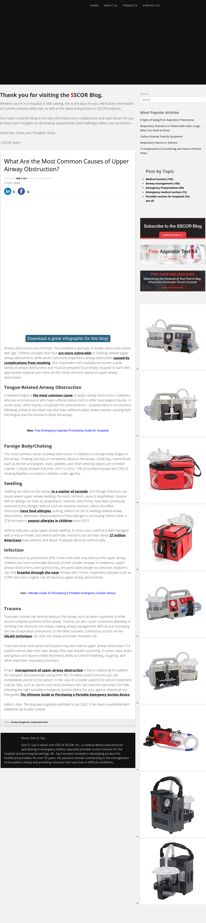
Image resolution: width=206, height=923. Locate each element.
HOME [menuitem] (95, 8)
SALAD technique (18, 523)
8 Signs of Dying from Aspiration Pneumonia (169, 54)
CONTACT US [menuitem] (157, 8)
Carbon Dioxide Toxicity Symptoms (163, 71)
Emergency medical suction (168, 126)
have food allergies (35, 398)
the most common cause (53, 283)
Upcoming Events (118, 891)
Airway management (21, 609)
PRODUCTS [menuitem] (135, 8)
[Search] (173, 34)
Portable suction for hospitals (170, 131)
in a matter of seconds (70, 379)
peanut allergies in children (50, 408)
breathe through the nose (38, 460)
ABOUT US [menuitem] (113, 8)
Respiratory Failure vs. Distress (160, 77)
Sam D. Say (22, 112)
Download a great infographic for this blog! (68, 226)
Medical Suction (161, 113)
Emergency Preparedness (167, 122)
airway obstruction (42, 609)
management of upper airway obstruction (49, 558)
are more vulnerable (74, 240)
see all (150, 135)
